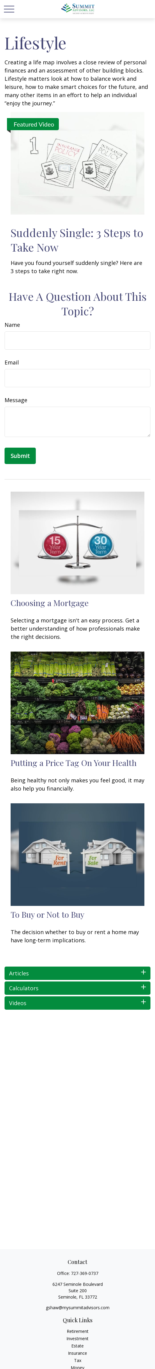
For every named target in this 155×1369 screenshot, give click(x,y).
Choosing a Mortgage (50, 602)
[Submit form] (20, 456)
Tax (77, 1360)
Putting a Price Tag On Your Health (73, 762)
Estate (77, 1346)
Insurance (77, 1353)
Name (12, 324)
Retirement (78, 1331)
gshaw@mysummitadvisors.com (78, 1307)
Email (12, 362)
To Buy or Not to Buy (47, 914)
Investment (77, 1338)
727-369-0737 (84, 1273)
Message (16, 400)
